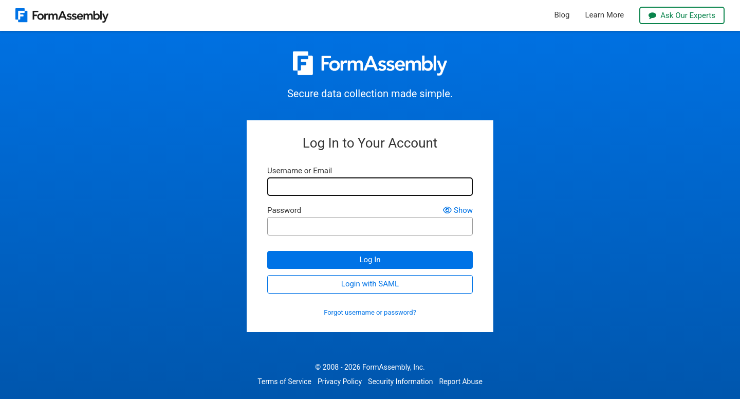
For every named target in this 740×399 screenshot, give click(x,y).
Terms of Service (284, 381)
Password (284, 210)
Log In (369, 259)
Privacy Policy (340, 381)
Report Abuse (460, 381)
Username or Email (299, 171)
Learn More (604, 15)
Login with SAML (370, 283)
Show (458, 210)
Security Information (400, 381)
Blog (562, 15)
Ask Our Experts (682, 15)
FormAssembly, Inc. (393, 367)
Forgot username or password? (370, 312)
